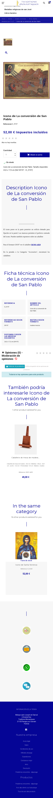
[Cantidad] (10, 154)
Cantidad (7, 150)
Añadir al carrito (34, 155)
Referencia (7, 124)
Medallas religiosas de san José (17, 9)
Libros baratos (10, 13)
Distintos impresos (12, 6)
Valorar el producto (15, 366)
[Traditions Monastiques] (28, 3)
